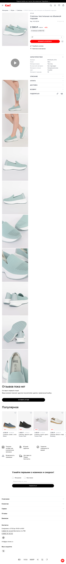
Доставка (33, 85)
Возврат (33, 89)
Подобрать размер (37, 46)
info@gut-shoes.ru (7, 541)
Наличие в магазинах (39, 48)
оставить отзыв (23, 399)
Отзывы (4, 513)
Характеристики (36, 57)
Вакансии (5, 518)
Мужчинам (30, 477)
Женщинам (18, 477)
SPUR (32, 13)
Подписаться (33, 485)
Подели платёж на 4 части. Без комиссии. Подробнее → (33, 1)
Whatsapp (62, 560)
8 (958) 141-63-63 (7, 533)
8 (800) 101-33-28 (7, 531)
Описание (34, 76)
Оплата (33, 81)
